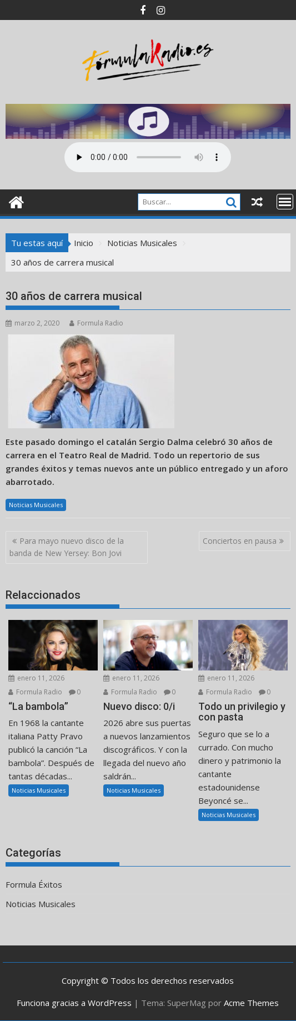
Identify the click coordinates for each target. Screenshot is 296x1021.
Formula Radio (96, 323)
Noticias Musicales (36, 505)
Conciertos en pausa (240, 540)
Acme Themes (251, 1002)
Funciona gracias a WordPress (74, 1002)
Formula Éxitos (34, 884)
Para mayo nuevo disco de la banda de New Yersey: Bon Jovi (66, 546)
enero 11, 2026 (36, 678)
